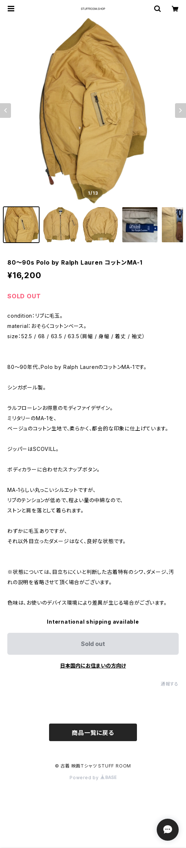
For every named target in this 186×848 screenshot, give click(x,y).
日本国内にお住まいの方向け (93, 665)
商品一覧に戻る (93, 732)
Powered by (93, 777)
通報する (170, 684)
